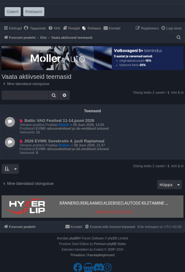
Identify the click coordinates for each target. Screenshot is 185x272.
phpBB (74, 238)
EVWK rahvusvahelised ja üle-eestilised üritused (72, 128)
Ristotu (64, 145)
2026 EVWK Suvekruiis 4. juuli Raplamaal (64, 141)
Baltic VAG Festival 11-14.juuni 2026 (59, 120)
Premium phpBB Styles (110, 244)
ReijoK (64, 125)
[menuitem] (35, 28)
